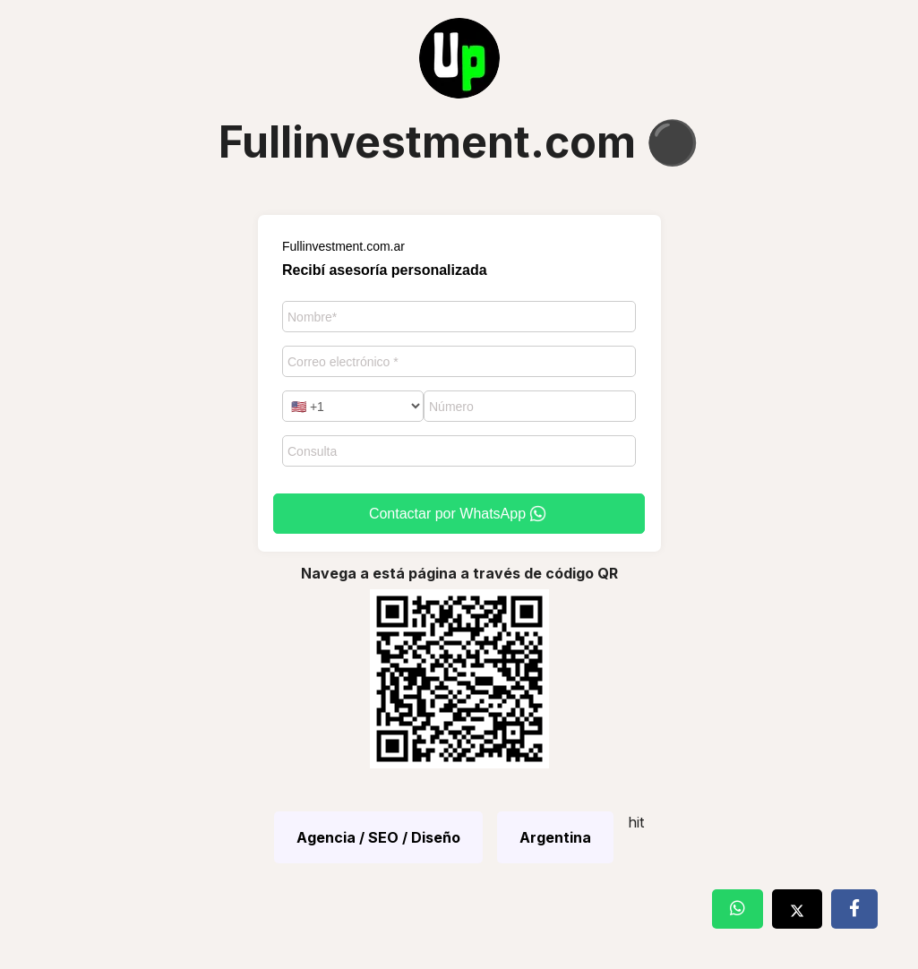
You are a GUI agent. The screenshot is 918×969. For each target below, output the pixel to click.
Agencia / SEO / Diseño (378, 837)
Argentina (555, 837)
